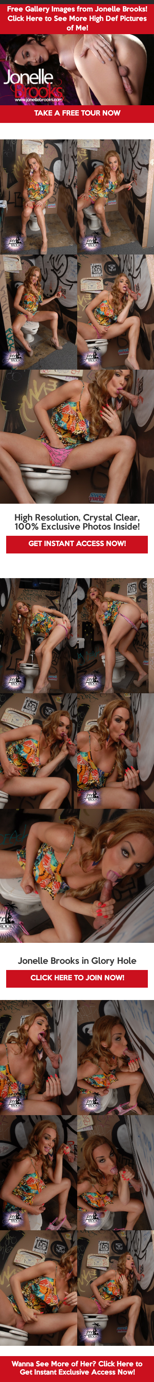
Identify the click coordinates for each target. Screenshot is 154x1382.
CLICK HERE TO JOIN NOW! (77, 978)
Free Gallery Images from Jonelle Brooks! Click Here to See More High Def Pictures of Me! (77, 19)
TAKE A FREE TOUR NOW (77, 114)
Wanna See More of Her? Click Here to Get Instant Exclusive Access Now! (77, 1368)
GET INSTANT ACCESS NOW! (77, 544)
